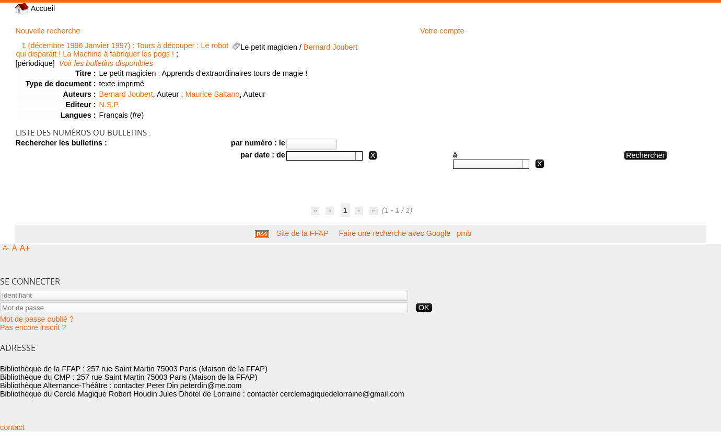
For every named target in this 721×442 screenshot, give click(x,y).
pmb (464, 233)
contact (12, 427)
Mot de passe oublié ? (37, 319)
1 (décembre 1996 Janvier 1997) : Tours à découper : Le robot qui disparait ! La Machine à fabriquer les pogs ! (122, 49)
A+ (25, 248)
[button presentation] (359, 156)
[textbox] (321, 156)
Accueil (35, 8)
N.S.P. (109, 104)
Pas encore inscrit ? (33, 327)
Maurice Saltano (212, 94)
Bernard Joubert (330, 47)
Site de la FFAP (302, 233)
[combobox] (324, 156)
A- (6, 248)
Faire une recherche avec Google (395, 233)
